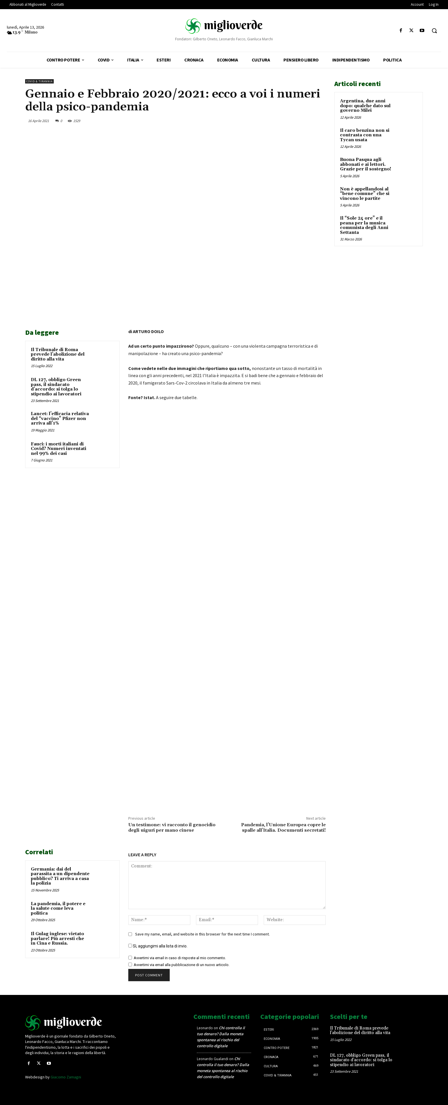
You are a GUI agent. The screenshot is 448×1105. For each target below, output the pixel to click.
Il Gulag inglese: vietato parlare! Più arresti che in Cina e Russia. (57, 938)
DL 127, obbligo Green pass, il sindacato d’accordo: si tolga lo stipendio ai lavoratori (56, 387)
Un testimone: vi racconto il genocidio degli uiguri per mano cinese (171, 827)
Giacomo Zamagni (66, 1077)
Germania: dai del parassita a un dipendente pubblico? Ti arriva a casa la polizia (60, 876)
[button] (434, 30)
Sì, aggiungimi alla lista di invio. (157, 946)
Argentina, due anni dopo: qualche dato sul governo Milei (365, 105)
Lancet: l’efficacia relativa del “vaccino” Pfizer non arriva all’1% (60, 418)
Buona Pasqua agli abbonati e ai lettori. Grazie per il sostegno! (365, 164)
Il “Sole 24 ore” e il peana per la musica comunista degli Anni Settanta (364, 225)
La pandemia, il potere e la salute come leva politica (58, 908)
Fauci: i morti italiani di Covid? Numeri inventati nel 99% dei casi (58, 448)
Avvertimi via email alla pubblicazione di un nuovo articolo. (181, 965)
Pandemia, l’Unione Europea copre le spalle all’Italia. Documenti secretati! (283, 827)
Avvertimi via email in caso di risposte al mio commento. (180, 958)
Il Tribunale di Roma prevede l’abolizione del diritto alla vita (58, 354)
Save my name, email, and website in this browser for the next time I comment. (202, 934)
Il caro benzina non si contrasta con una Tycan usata (364, 135)
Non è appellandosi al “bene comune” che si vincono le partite (364, 193)
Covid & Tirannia (39, 81)
